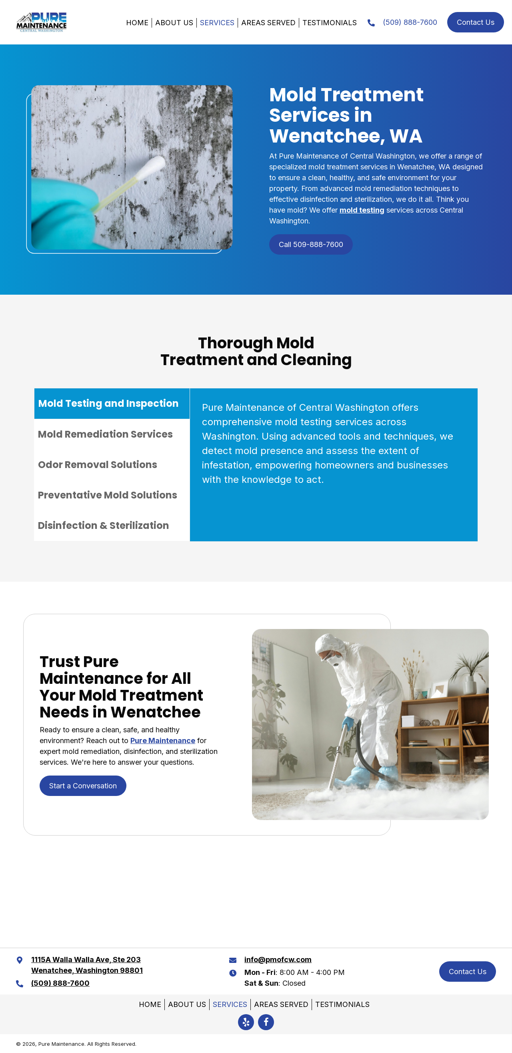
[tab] (112, 403)
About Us (174, 22)
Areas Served (268, 22)
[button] (246, 1022)
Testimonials (329, 22)
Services (217, 22)
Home (137, 22)
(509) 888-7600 (410, 22)
